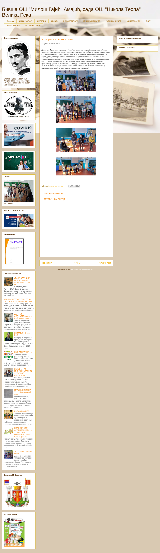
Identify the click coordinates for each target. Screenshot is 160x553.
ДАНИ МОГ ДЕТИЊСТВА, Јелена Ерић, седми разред (23, 316)
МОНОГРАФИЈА (133, 21)
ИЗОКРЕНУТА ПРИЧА (23, 352)
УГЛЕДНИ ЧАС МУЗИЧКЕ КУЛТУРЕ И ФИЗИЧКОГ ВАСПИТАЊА (23, 372)
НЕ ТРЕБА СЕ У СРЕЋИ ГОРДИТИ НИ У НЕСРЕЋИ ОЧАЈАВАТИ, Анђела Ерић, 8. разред (23, 432)
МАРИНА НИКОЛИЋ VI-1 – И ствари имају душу (23, 392)
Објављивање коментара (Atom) (82, 269)
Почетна (10, 21)
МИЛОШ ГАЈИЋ (13, 25)
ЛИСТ (148, 21)
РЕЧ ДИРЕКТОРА (70, 21)
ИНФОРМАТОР (25, 21)
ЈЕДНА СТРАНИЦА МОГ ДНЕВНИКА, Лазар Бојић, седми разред (22, 281)
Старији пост (105, 263)
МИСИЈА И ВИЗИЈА (91, 21)
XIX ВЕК (54, 21)
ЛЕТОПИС (41, 21)
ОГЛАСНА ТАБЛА (33, 25)
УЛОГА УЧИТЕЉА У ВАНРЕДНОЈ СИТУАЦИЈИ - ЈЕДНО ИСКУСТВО (18, 300)
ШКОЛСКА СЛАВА (21, 411)
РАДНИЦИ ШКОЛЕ (113, 21)
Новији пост (47, 263)
